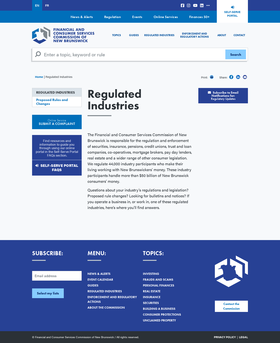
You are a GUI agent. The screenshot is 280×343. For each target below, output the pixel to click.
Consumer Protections (162, 315)
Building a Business (159, 309)
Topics (116, 35)
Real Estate (151, 291)
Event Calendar (100, 280)
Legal (243, 337)
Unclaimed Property (159, 320)
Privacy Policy (225, 337)
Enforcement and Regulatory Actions (194, 35)
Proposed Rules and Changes (52, 102)
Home (39, 77)
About (221, 35)
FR (47, 5)
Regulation (112, 17)
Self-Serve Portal (232, 14)
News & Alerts (82, 17)
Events (137, 17)
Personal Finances (158, 285)
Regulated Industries (159, 35)
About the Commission (106, 308)
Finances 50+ (199, 17)
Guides (134, 35)
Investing (151, 274)
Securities (151, 303)
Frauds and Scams (158, 280)
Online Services (166, 17)
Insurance (151, 297)
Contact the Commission (231, 306)
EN (37, 5)
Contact (239, 35)
